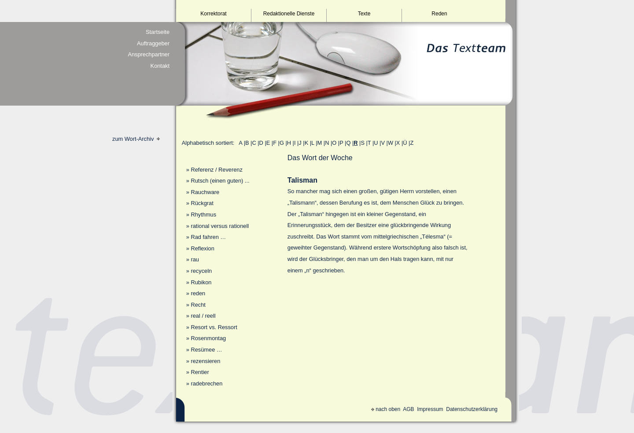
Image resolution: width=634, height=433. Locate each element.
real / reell (203, 315)
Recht (198, 304)
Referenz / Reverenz (216, 169)
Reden (439, 14)
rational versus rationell (220, 226)
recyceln (201, 271)
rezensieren (205, 361)
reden (198, 293)
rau (195, 259)
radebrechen (206, 383)
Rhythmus (203, 214)
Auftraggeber (153, 43)
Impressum (430, 409)
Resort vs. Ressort (214, 327)
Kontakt (160, 65)
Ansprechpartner (149, 54)
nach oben (385, 409)
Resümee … (206, 349)
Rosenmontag (208, 338)
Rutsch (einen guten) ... (220, 180)
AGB (408, 409)
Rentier (200, 372)
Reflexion (202, 248)
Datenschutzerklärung (472, 409)
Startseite (158, 32)
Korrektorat (213, 14)
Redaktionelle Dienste (289, 14)
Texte (364, 14)
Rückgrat (202, 203)
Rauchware (205, 192)
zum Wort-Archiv (136, 139)
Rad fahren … (208, 237)
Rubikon (201, 282)
